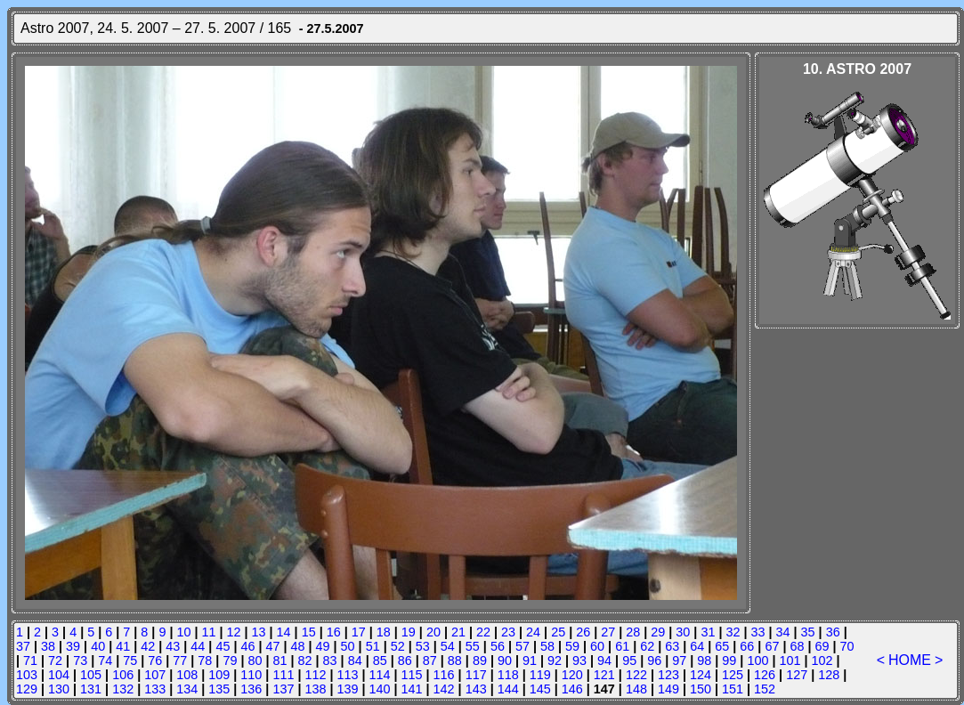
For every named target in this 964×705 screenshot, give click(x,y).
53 (423, 646)
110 (251, 675)
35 (808, 632)
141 (412, 689)
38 (48, 646)
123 (668, 675)
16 (334, 632)
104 (58, 675)
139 (347, 689)
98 (704, 660)
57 (522, 646)
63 (672, 646)
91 (530, 660)
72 (55, 660)
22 (483, 632)
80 (254, 660)
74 (105, 660)
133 (155, 689)
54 (448, 646)
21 (458, 632)
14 (284, 632)
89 (480, 660)
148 (636, 689)
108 (187, 675)
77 (180, 660)
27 (608, 632)
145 (540, 689)
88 (455, 660)
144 (508, 689)
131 (90, 689)
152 (764, 689)
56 (497, 646)
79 (230, 660)
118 (508, 675)
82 (305, 660)
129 (26, 689)
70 (847, 646)
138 (315, 689)
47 (272, 646)
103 (26, 675)
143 (476, 689)
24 (533, 632)
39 (73, 646)
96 (654, 660)
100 (757, 660)
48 (298, 646)
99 (729, 660)
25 (558, 632)
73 (80, 660)
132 (123, 689)
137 (283, 689)
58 (547, 646)
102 (821, 660)
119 (540, 675)
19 (408, 632)
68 (797, 646)
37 (23, 646)
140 (380, 689)
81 (280, 660)
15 (309, 632)
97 (679, 660)
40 (98, 646)
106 (123, 675)
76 (155, 660)
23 (508, 632)
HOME (909, 660)
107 (155, 675)
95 (629, 660)
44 (197, 646)
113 (347, 675)
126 (764, 675)
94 (604, 660)
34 (783, 632)
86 (405, 660)
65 (722, 646)
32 (732, 632)
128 (828, 675)
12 (234, 632)
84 (355, 660)
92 (554, 660)
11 (208, 632)
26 (583, 632)
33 (758, 632)
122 (636, 675)
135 (219, 689)
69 (822, 646)
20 (433, 632)
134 (187, 689)
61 (622, 646)
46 (247, 646)
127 (796, 675)
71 (30, 660)
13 (259, 632)
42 (148, 646)
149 (668, 689)
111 (283, 675)
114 (380, 675)
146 (572, 689)
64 (697, 646)
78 (205, 660)
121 (604, 675)
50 (348, 646)
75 (130, 660)
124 (700, 675)
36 (833, 632)
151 (732, 689)
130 (58, 689)
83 (330, 660)
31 (708, 632)
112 (315, 675)
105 (90, 675)
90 (505, 660)
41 (123, 646)
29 (658, 632)
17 (359, 632)
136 (251, 689)
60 (597, 646)
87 (430, 660)
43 (173, 646)
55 (473, 646)
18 (384, 632)
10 (183, 632)
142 (444, 689)
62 (647, 646)
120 (572, 675)
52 (398, 646)
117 (476, 675)
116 (444, 675)
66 (747, 646)
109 (219, 675)
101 (789, 660)
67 (772, 646)
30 (683, 632)
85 (380, 660)
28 (633, 632)
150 (700, 689)
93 (579, 660)
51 (373, 646)
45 (222, 646)
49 (323, 646)
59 (572, 646)
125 (732, 675)
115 (412, 675)
